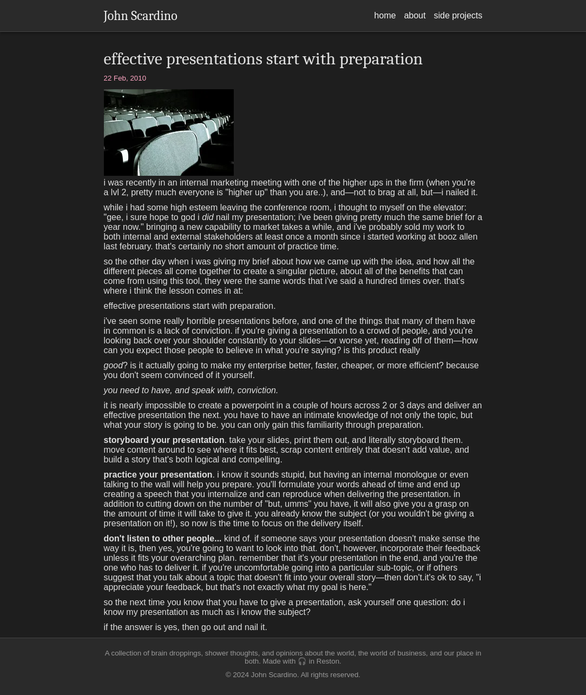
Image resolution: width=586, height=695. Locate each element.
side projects (458, 15)
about (415, 15)
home (385, 15)
